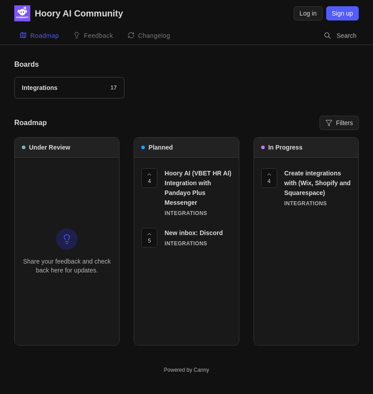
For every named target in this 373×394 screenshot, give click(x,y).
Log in (307, 13)
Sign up (342, 13)
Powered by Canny (186, 370)
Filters (339, 122)
